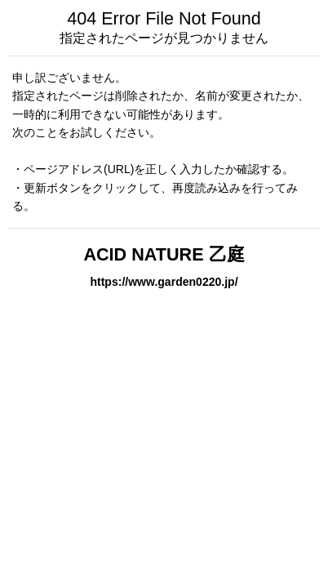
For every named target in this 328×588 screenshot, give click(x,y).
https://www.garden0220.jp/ (163, 281)
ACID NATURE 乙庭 (163, 254)
